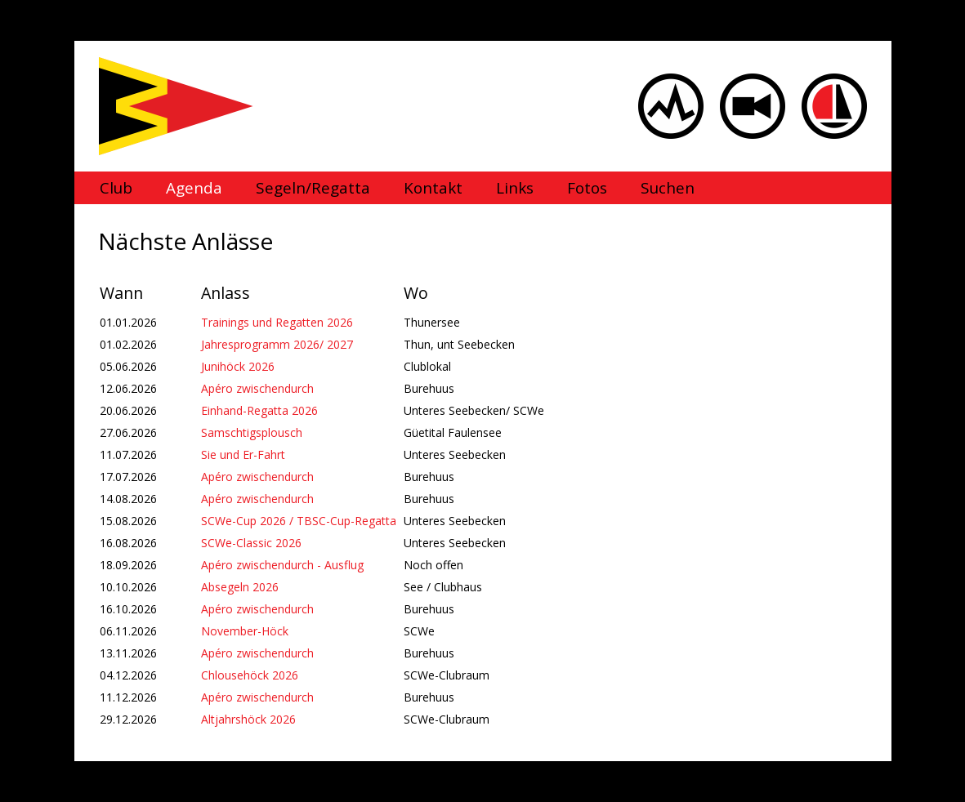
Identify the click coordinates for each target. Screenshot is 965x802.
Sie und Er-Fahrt (243, 454)
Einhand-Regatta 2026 (259, 410)
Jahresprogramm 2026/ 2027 (277, 344)
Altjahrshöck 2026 (248, 719)
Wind (671, 106)
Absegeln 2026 (240, 587)
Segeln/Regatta (313, 187)
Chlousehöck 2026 (249, 675)
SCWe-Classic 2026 (251, 542)
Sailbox (834, 106)
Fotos (587, 187)
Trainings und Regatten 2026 (277, 322)
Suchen (668, 187)
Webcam (752, 106)
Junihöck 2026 (238, 366)
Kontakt (433, 187)
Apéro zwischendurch (257, 388)
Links (515, 187)
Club (116, 187)
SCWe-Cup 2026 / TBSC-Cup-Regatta (298, 520)
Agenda (194, 187)
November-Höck (244, 631)
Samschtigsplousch (251, 432)
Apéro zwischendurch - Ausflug (282, 565)
